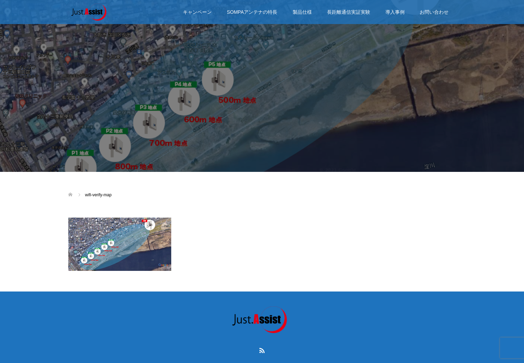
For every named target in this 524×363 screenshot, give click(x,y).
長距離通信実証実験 (348, 12)
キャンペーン (197, 12)
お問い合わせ (434, 12)
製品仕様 (302, 12)
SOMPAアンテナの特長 (252, 12)
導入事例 (395, 12)
